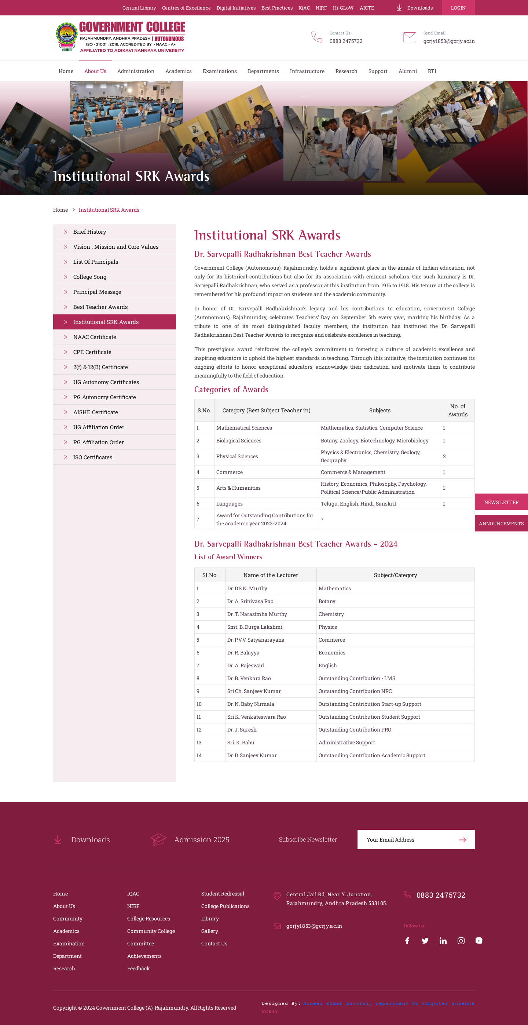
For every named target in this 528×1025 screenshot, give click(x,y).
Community (67, 918)
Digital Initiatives (236, 7)
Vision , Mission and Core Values (115, 246)
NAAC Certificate (94, 336)
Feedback (138, 968)
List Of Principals (95, 261)
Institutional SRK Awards (109, 209)
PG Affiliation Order (98, 442)
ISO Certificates (92, 457)
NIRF (321, 7)
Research (64, 968)
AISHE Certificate (95, 412)
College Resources (148, 918)
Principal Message (97, 291)
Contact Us (214, 943)
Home (60, 209)
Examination (69, 943)
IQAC (304, 7)
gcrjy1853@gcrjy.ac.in (449, 40)
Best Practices (277, 7)
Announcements (501, 523)
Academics (66, 930)
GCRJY (270, 1011)
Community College (151, 930)
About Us (64, 905)
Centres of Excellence (186, 7)
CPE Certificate (92, 351)
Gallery (209, 930)
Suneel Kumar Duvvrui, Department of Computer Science (389, 1003)
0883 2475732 (346, 40)
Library (210, 918)
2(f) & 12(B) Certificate (100, 367)
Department (67, 955)
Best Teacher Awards (100, 306)
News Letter (501, 502)
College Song (89, 276)
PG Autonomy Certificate (104, 397)
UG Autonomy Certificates (106, 382)
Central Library (139, 7)
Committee (140, 943)
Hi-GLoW (343, 7)
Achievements (144, 955)
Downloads (414, 7)
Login (458, 7)
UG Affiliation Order (98, 427)
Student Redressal (222, 893)
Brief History (89, 231)
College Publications (225, 905)
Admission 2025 (189, 839)
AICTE (367, 7)
